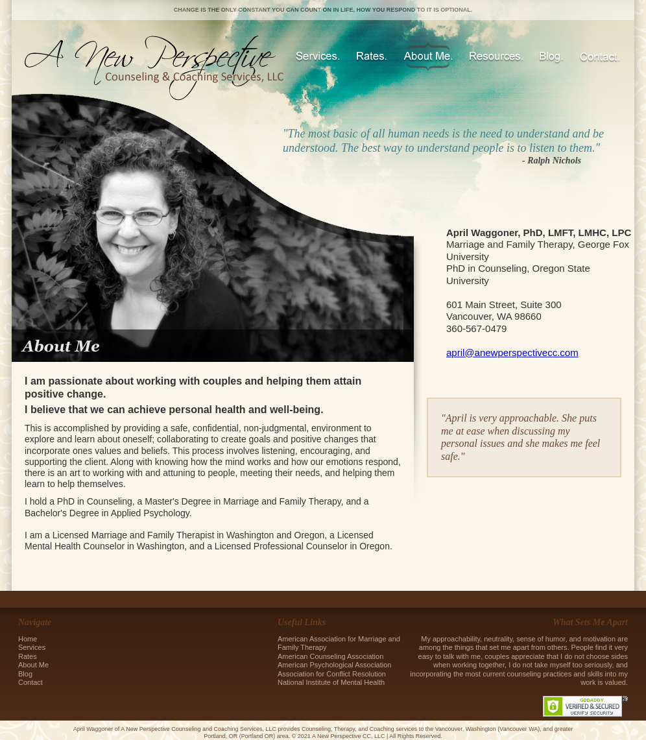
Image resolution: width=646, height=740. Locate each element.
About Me (428, 56)
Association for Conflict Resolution (332, 674)
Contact (599, 56)
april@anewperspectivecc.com (512, 352)
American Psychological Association (334, 665)
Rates (371, 56)
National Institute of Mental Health (332, 682)
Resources (496, 56)
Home (27, 639)
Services (318, 56)
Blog (551, 56)
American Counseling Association (331, 656)
